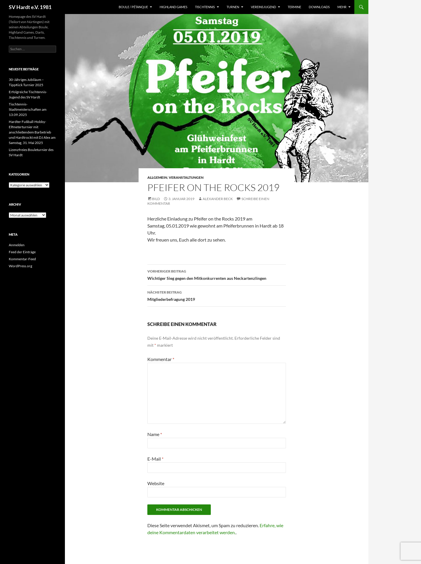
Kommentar (160, 359)
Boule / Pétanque (133, 7)
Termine (294, 7)
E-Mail (155, 458)
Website (155, 483)
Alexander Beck (218, 199)
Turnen (233, 7)
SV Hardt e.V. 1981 (30, 7)
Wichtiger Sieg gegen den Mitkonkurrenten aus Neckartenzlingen (216, 274)
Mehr (341, 7)
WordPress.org (20, 266)
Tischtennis (205, 7)
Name (154, 434)
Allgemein (157, 177)
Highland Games (173, 7)
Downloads (319, 7)
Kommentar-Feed (22, 259)
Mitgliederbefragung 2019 (216, 295)
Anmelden (17, 245)
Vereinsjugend (263, 7)
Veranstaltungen (186, 177)
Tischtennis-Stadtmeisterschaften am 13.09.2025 (27, 109)
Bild (156, 199)
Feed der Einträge (22, 252)
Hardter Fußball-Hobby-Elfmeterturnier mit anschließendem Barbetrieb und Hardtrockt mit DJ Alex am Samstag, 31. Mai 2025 (32, 132)
